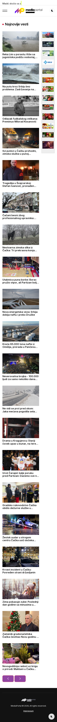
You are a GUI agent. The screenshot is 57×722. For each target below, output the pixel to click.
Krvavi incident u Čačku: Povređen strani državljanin (18, 571)
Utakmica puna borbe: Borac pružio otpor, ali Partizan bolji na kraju (19, 282)
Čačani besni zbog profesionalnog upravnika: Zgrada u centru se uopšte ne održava (20, 220)
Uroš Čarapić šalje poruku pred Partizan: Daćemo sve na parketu (20, 476)
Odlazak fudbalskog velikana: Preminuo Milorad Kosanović (20, 120)
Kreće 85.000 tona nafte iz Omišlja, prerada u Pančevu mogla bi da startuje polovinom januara (20, 348)
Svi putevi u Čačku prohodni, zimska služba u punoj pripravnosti (19, 153)
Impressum (28, 711)
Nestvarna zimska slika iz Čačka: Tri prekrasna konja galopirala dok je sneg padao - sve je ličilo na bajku (20, 252)
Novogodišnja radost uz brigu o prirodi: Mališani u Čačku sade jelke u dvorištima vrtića (20, 669)
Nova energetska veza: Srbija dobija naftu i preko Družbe (20, 313)
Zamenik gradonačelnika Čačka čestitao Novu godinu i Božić (19, 636)
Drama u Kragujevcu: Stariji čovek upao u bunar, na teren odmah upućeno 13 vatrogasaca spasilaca (20, 445)
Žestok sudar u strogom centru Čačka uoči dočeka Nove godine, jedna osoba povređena (18, 542)
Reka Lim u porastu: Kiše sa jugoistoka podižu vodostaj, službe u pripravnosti (18, 57)
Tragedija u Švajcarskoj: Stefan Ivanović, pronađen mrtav (18, 186)
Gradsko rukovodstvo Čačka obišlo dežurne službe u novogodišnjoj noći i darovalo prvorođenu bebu (19, 509)
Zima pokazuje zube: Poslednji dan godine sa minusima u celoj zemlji (20, 604)
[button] (4, 11)
